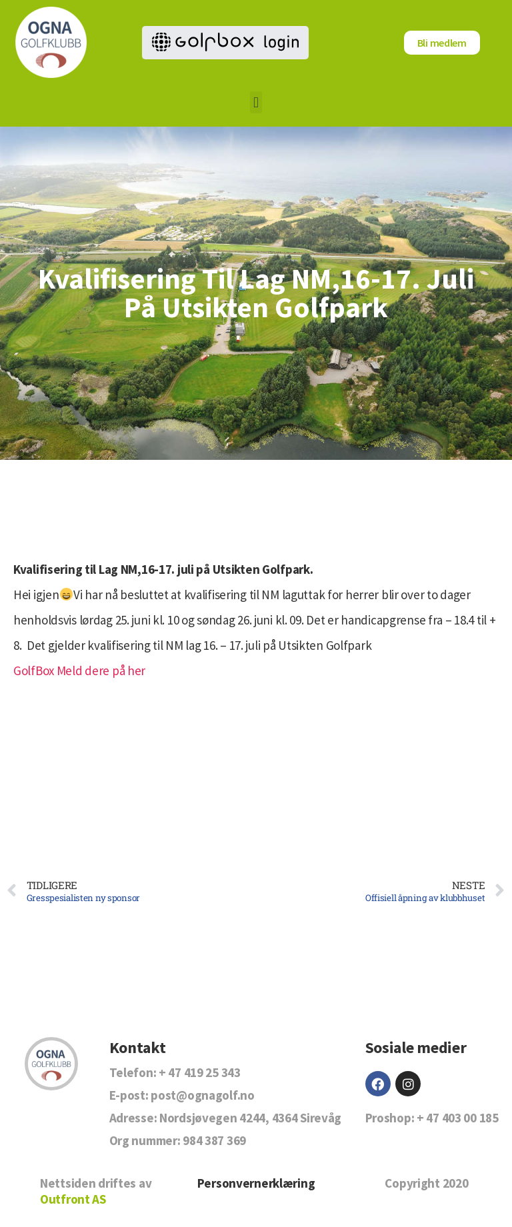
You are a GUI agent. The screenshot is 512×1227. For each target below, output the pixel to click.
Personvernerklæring (256, 1183)
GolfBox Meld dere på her (79, 670)
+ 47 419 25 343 (200, 1072)
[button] (256, 102)
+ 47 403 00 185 (458, 1118)
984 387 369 (214, 1140)
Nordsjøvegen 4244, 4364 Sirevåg (250, 1118)
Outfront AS (73, 1199)
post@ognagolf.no (202, 1095)
